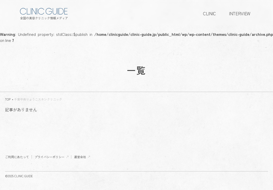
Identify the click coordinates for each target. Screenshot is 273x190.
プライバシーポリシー (50, 157)
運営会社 (80, 157)
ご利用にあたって (17, 157)
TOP (8, 99)
